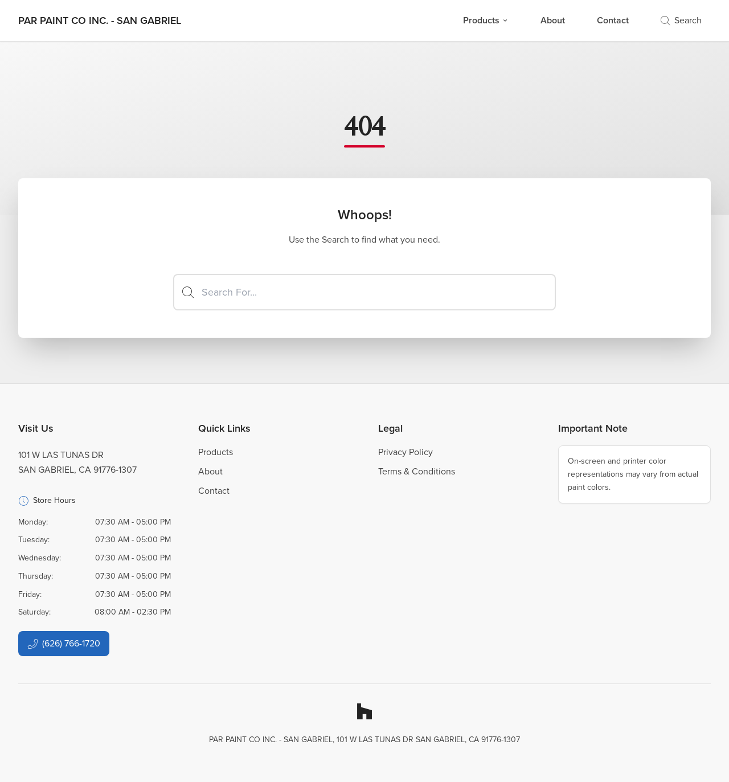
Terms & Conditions (416, 471)
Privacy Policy (405, 451)
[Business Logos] (99, 20)
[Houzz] (364, 711)
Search (681, 20)
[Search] (364, 292)
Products (486, 20)
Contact (613, 20)
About (552, 20)
